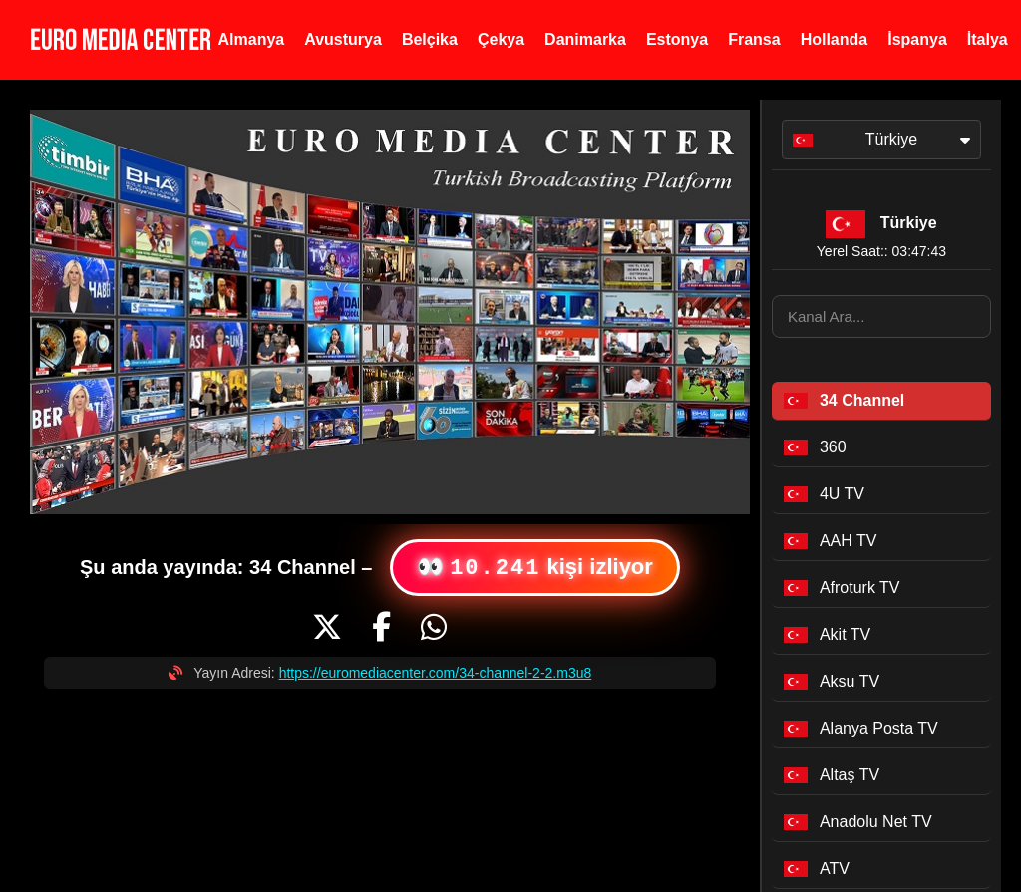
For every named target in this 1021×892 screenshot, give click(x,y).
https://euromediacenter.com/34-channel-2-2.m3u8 (435, 673)
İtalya (987, 39)
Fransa (754, 39)
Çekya (501, 39)
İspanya (917, 39)
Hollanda (834, 39)
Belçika (430, 39)
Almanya (251, 39)
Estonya (677, 39)
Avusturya (343, 39)
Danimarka (585, 39)
